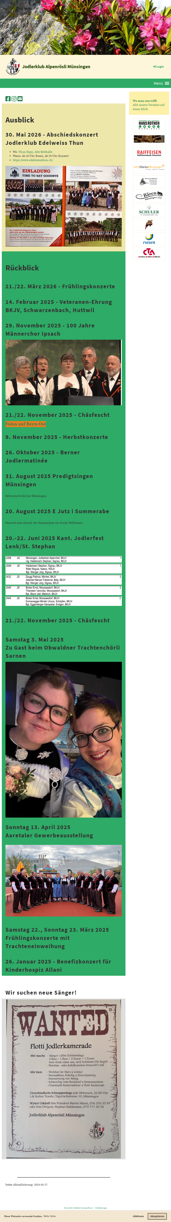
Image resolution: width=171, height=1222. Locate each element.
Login (158, 66)
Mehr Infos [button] (50, 1216)
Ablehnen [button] (138, 1216)
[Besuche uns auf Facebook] (8, 99)
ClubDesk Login (101, 1208)
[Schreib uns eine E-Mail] (20, 99)
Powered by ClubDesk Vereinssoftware (78, 1208)
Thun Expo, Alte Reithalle (35, 152)
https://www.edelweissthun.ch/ (33, 160)
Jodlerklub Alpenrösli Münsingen (56, 66)
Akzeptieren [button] (157, 1216)
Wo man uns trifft (145, 101)
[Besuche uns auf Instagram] (14, 99)
